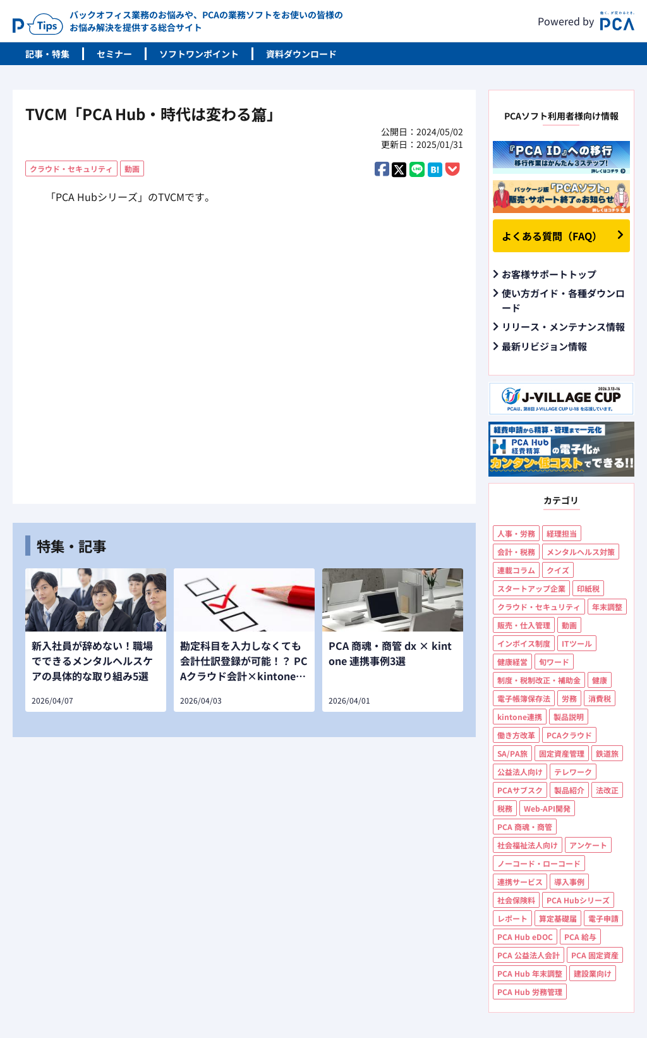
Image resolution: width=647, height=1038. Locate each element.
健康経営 (512, 661)
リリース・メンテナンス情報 (563, 326)
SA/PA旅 (512, 753)
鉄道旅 (607, 753)
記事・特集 (47, 53)
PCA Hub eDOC (525, 936)
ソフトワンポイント (199, 53)
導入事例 (569, 881)
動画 (132, 168)
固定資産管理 (561, 753)
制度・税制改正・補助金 (539, 680)
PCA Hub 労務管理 (529, 991)
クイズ (558, 570)
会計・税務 (516, 551)
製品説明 (568, 716)
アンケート (588, 845)
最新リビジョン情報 (544, 346)
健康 (599, 680)
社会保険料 (516, 900)
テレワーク (573, 771)
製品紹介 (569, 790)
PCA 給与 (580, 936)
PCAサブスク (520, 790)
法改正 (607, 790)
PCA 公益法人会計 (528, 954)
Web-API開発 (547, 808)
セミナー (114, 53)
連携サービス (520, 881)
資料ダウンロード (301, 53)
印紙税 (588, 588)
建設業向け (593, 973)
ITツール (577, 643)
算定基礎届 (558, 918)
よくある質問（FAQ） (552, 235)
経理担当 (562, 533)
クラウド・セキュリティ (71, 168)
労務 (569, 698)
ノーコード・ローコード (539, 863)
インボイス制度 (523, 643)
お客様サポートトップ (549, 274)
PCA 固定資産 (595, 954)
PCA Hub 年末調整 (529, 973)
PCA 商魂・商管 (524, 826)
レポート (512, 918)
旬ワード (554, 661)
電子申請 (603, 918)
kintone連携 (519, 716)
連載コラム (516, 570)
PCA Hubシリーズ (578, 900)
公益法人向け (520, 771)
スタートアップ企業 (531, 588)
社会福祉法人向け (527, 845)
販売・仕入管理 (523, 625)
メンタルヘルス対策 (581, 551)
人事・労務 (516, 533)
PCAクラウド (569, 735)
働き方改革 (516, 735)
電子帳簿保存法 (523, 698)
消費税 (599, 698)
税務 (504, 808)
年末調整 (607, 606)
